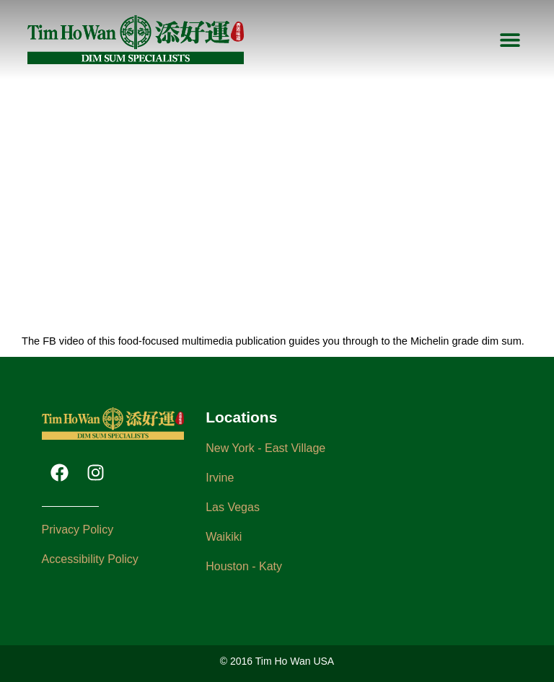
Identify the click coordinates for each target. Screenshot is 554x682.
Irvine (220, 477)
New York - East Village (265, 448)
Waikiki (224, 537)
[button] (510, 40)
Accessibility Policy (90, 559)
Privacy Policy (78, 529)
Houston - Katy (244, 566)
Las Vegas (233, 507)
